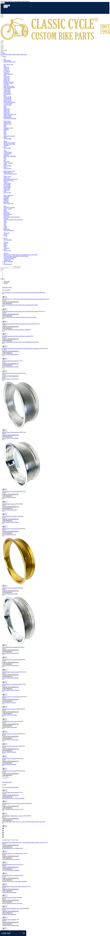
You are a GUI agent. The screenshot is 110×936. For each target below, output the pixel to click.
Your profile (9, 54)
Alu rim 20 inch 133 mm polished (10, 491)
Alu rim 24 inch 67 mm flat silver (10, 746)
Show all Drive (7, 148)
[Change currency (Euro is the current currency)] (3, 3)
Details (3, 377)
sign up (3, 53)
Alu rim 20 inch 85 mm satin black (10, 659)
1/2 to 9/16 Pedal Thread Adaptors (10, 792)
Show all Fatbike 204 (9, 230)
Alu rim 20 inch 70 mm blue (9, 504)
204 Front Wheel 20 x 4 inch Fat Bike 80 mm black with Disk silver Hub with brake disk (23, 299)
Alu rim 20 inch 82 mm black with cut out (12, 908)
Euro (5, 7)
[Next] (6, 777)
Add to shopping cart (7, 303)
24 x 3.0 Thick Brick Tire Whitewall (11, 875)
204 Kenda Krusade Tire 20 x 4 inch (11, 864)
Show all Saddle (7, 138)
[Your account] (2, 46)
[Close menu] (4, 63)
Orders (18, 54)
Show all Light (7, 192)
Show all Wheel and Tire (10, 61)
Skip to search (14, 1)
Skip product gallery (7, 287)
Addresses (14, 54)
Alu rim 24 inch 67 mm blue (9, 709)
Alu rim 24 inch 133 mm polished (10, 684)
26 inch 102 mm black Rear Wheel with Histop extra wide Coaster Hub (19, 323)
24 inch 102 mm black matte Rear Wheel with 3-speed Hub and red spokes (20, 311)
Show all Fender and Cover (10, 173)
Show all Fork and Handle (10, 118)
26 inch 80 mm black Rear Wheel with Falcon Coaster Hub (16, 336)
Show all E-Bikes (8, 239)
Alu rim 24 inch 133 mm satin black (11, 696)
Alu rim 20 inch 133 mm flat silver (10, 432)
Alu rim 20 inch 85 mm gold (9, 588)
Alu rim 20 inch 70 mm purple (9, 516)
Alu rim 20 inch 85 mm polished (10, 647)
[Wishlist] (1, 44)
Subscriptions (23, 54)
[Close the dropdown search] (18, 267)
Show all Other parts (8, 203)
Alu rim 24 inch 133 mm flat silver (10, 672)
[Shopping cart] (3, 56)
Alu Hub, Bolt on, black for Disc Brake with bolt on (14, 886)
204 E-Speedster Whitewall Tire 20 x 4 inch (12, 815)
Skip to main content (6, 1)
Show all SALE (7, 250)
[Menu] (2, 16)
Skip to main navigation (23, 1)
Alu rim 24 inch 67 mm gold (9, 758)
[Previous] (3, 777)
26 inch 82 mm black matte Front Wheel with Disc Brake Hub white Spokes (20, 348)
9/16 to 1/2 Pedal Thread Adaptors (10, 361)
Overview (3, 54)
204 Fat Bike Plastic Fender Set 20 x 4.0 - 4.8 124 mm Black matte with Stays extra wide (23, 842)
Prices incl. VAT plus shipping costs (10, 301)
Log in (2, 51)
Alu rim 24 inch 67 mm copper (9, 721)
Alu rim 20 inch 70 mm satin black (10, 528)
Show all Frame (7, 168)
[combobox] (7, 268)
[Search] (2, 41)
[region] (55, 533)
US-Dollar (6, 5)
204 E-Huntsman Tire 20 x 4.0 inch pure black (13, 803)
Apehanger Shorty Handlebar (9, 919)
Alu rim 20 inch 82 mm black (9, 897)
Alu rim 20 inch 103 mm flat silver (10, 373)
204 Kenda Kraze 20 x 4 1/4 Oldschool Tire (12, 853)
